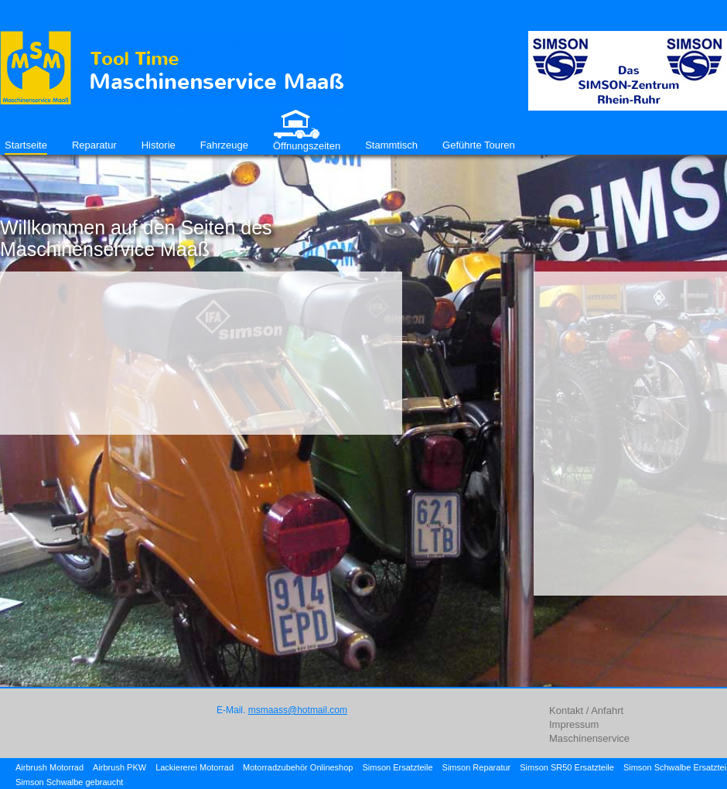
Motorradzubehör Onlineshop (298, 767)
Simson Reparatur (476, 767)
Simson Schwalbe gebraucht (69, 782)
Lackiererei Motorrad (194, 767)
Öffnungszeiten (306, 146)
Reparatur (94, 145)
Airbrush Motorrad (49, 767)
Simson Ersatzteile (397, 767)
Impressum (574, 724)
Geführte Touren (478, 145)
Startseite (26, 145)
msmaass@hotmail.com (297, 710)
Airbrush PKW (119, 767)
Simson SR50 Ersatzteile (567, 767)
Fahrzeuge (224, 145)
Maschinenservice (589, 738)
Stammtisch (391, 145)
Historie (159, 145)
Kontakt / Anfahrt (586, 710)
